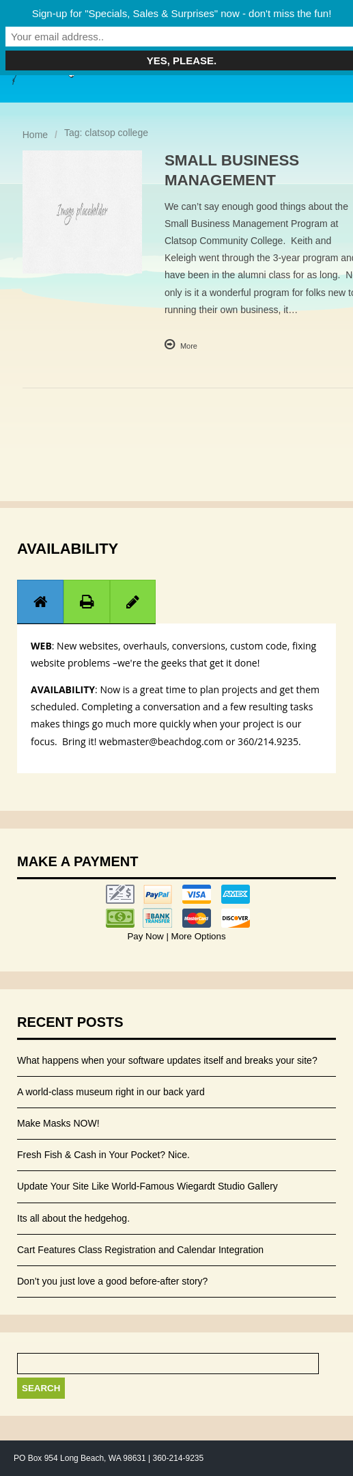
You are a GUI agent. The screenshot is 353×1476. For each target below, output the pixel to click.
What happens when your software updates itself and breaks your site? (167, 1060)
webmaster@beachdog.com (161, 741)
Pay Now (146, 936)
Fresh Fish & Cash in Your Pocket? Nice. (103, 1154)
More (188, 346)
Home (35, 134)
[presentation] (40, 601)
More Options (197, 936)
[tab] (40, 601)
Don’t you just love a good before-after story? (112, 1281)
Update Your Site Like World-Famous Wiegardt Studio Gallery (147, 1186)
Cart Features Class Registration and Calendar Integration (140, 1249)
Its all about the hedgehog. (73, 1218)
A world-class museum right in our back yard (111, 1091)
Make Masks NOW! (58, 1123)
